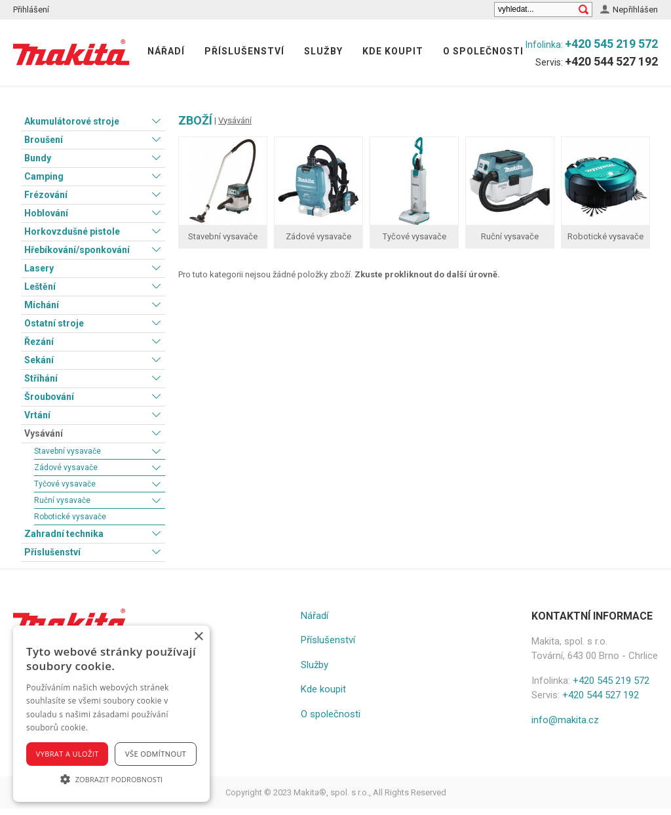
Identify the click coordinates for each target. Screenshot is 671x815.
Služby (323, 51)
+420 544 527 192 (611, 61)
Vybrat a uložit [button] (67, 754)
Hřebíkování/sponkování (77, 250)
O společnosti (483, 51)
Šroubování (49, 396)
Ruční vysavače (62, 500)
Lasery (39, 268)
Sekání (39, 360)
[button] (111, 778)
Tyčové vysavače (65, 483)
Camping (44, 176)
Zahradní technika (64, 533)
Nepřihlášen (635, 9)
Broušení (43, 139)
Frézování (45, 194)
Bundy (37, 158)
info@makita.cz (565, 720)
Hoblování (46, 213)
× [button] (198, 637)
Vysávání (43, 433)
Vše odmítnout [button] (155, 754)
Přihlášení (31, 9)
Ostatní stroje (54, 323)
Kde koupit (392, 51)
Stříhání (41, 378)
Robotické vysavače (70, 516)
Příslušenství (244, 51)
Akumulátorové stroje (71, 121)
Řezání (39, 341)
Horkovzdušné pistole (72, 231)
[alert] (111, 714)
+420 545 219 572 (611, 43)
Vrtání (37, 415)
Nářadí (166, 51)
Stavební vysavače (67, 451)
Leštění (40, 286)
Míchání (41, 305)
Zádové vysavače (66, 467)
